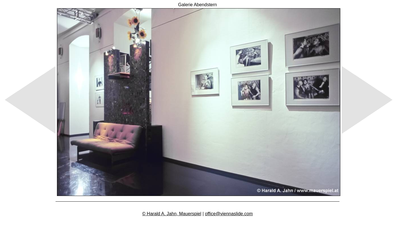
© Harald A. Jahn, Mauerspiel (171, 213)
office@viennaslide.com (229, 213)
